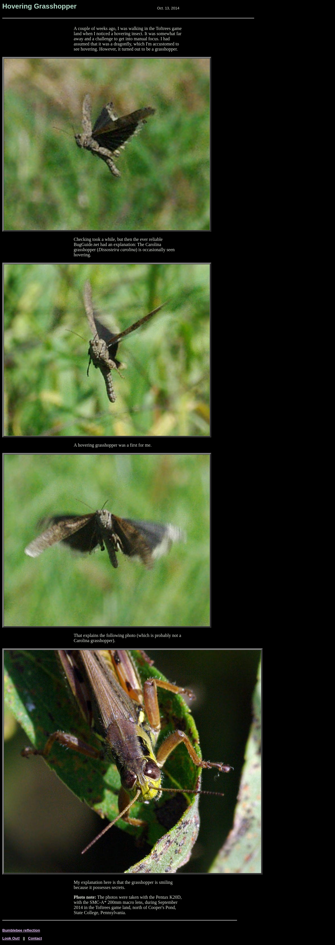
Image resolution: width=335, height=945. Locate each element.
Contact (35, 938)
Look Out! (11, 938)
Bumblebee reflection (21, 930)
